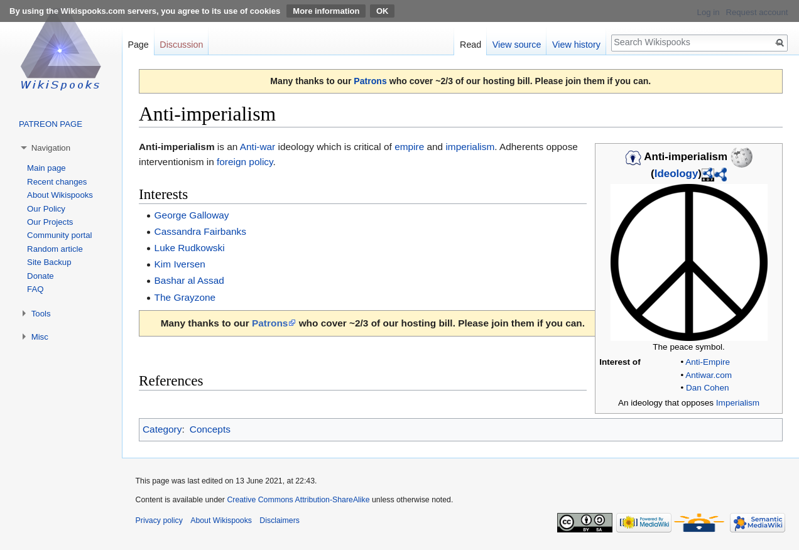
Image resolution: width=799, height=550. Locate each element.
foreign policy (245, 161)
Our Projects (50, 222)
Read (470, 45)
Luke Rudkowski (190, 247)
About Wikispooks (60, 195)
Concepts (210, 429)
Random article (55, 249)
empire (409, 146)
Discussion (181, 45)
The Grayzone (185, 297)
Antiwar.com (708, 375)
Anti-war (257, 146)
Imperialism (737, 402)
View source (516, 45)
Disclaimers (279, 520)
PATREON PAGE (50, 124)
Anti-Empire (707, 362)
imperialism (469, 146)
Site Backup (49, 262)
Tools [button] (41, 313)
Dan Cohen (707, 387)
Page (138, 45)
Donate (40, 276)
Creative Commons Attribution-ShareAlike (298, 499)
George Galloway (192, 215)
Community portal (59, 235)
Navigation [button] (50, 148)
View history (576, 45)
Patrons (370, 81)
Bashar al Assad (189, 280)
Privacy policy (159, 520)
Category (162, 429)
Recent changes (57, 181)
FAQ (35, 289)
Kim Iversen (180, 264)
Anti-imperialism (177, 146)
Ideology (676, 174)
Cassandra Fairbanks (200, 231)
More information (326, 11)
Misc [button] (39, 337)
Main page (46, 168)
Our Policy (46, 208)
